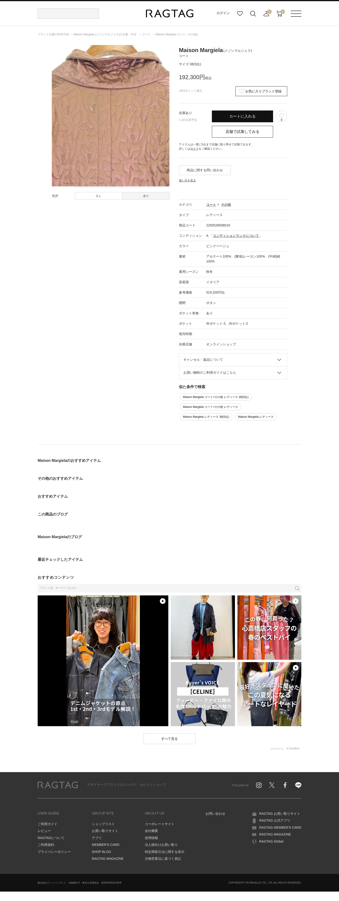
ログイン (223, 13)
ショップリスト (103, 824)
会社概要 (151, 831)
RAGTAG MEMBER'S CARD (280, 827)
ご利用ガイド (47, 824)
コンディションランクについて (236, 236)
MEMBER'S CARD (105, 845)
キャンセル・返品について (203, 359)
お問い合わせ (215, 813)
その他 (226, 204)
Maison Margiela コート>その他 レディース (210, 407)
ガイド (194, 148)
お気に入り (240, 14)
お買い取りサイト (105, 831)
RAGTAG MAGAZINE (108, 858)
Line (298, 785)
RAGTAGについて (51, 838)
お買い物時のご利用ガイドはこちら (209, 372)
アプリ (97, 838)
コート (211, 204)
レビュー (44, 831)
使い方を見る (187, 180)
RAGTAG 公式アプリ (274, 820)
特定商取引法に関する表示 (164, 852)
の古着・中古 (105, 34)
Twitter (272, 785)
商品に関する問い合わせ (205, 170)
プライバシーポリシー (54, 852)
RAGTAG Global (271, 841)
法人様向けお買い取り (161, 845)
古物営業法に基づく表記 (163, 858)
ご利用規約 (46, 845)
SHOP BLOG (101, 852)
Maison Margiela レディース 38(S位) (206, 416)
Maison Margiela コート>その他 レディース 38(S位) (215, 397)
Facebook (285, 785)
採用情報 (151, 838)
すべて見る (169, 739)
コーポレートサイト (159, 824)
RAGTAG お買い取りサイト (279, 813)
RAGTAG (58, 785)
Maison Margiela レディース (256, 416)
